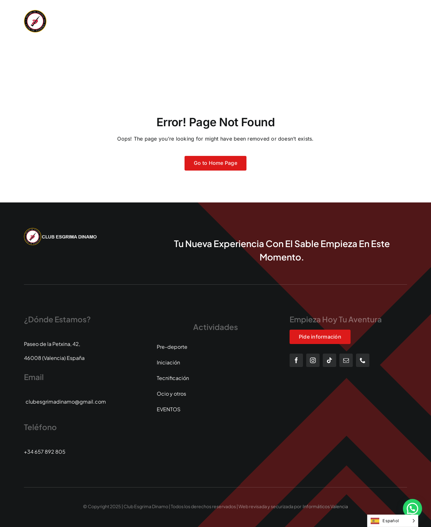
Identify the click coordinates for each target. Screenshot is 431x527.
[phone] (362, 360)
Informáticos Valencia (325, 506)
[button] (412, 508)
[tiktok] (329, 360)
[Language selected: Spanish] (392, 521)
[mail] (346, 360)
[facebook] (296, 360)
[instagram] (313, 360)
